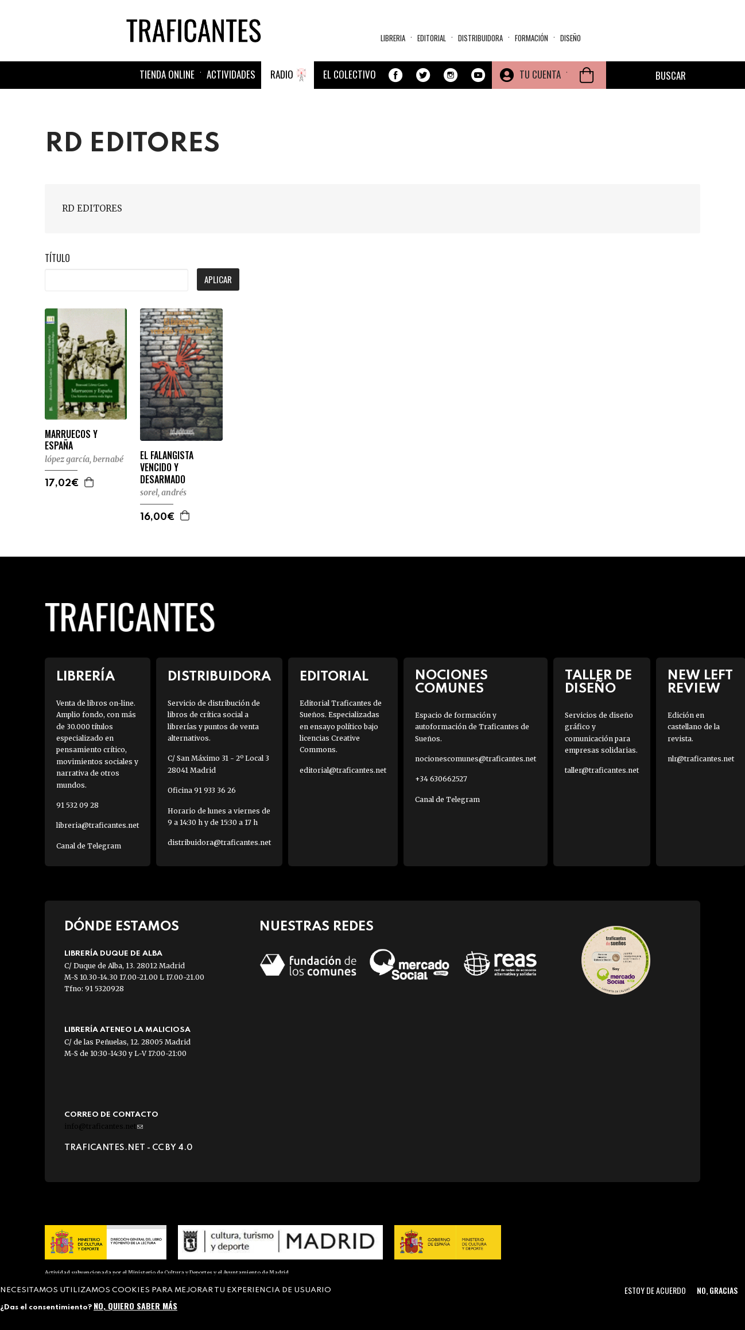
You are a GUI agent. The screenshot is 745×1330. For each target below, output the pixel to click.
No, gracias (717, 1290)
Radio (281, 74)
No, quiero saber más (135, 1306)
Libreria (393, 38)
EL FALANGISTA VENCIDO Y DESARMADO (166, 467)
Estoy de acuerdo (655, 1290)
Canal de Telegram (88, 846)
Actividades (231, 74)
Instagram (450, 75)
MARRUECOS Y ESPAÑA (71, 440)
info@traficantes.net (103, 1126)
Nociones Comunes (451, 682)
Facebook (395, 75)
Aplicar (218, 279)
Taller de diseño (598, 682)
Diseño (570, 38)
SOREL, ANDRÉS (163, 492)
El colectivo (349, 74)
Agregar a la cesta (89, 482)
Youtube (478, 75)
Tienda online (167, 74)
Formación (531, 38)
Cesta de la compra (586, 75)
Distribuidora (480, 38)
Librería (85, 676)
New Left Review (700, 682)
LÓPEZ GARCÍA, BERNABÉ (84, 459)
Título (57, 258)
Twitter (423, 75)
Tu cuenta (540, 74)
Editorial (431, 38)
